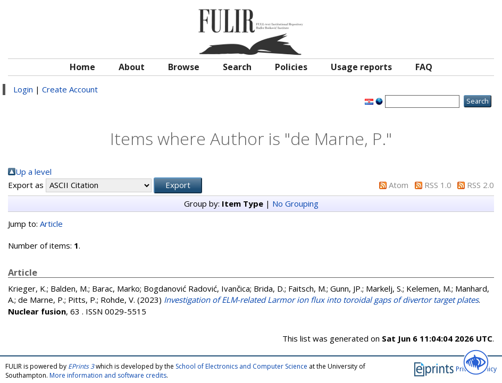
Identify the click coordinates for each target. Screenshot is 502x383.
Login (23, 89)
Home (82, 67)
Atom (398, 185)
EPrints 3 (81, 366)
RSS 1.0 (437, 185)
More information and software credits (107, 375)
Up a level (33, 171)
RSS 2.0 (480, 185)
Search (237, 67)
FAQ (423, 67)
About (132, 67)
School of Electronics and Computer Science (241, 366)
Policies (291, 67)
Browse (183, 67)
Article (51, 223)
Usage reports (361, 67)
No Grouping (295, 203)
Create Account (70, 89)
